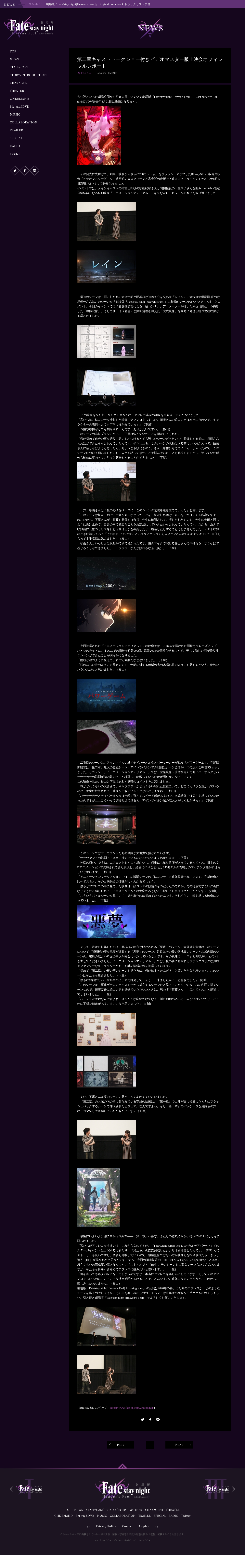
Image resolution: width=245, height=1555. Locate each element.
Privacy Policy (106, 1526)
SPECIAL (16, 138)
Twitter (15, 154)
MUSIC (15, 115)
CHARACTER (19, 83)
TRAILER (16, 130)
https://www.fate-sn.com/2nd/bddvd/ (132, 1407)
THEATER (17, 91)
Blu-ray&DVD (19, 107)
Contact (127, 1526)
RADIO (15, 146)
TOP (13, 51)
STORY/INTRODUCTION (28, 75)
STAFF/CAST (19, 67)
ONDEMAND (19, 99)
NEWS (14, 59)
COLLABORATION (23, 122)
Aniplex (144, 1526)
